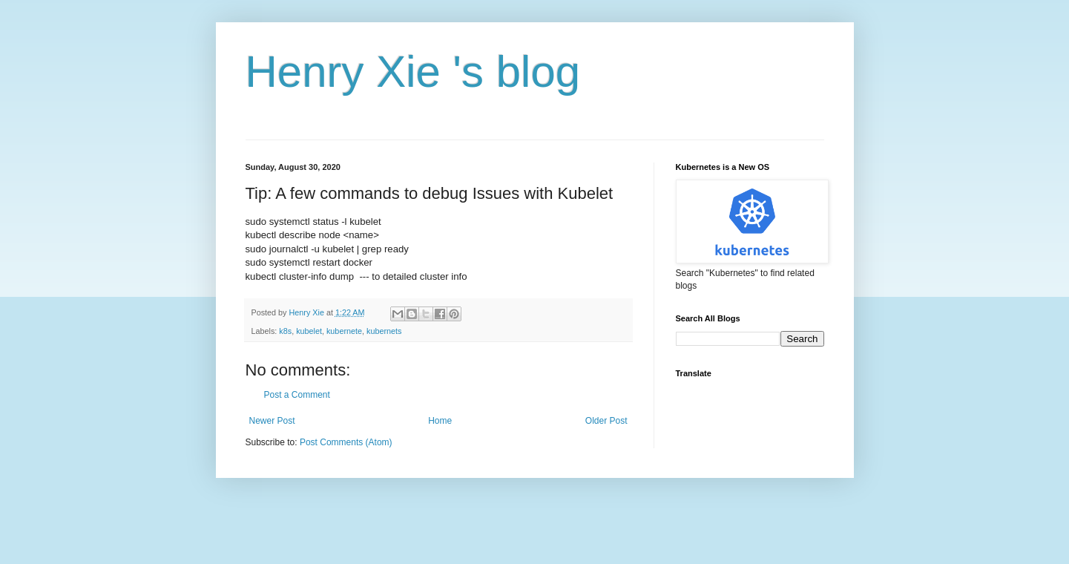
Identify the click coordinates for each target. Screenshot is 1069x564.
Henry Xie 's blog (413, 71)
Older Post (606, 421)
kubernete (344, 331)
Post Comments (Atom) (346, 442)
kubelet (309, 331)
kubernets (383, 331)
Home (440, 421)
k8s (285, 331)
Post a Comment (297, 395)
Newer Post (272, 421)
